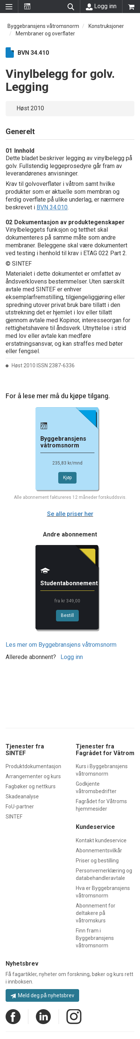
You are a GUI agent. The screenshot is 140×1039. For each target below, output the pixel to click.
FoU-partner (20, 807)
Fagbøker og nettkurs (31, 786)
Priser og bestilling (97, 861)
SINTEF (14, 817)
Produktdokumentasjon (33, 766)
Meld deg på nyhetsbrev (42, 995)
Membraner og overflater (45, 34)
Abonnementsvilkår (99, 850)
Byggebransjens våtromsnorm (43, 26)
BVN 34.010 (52, 207)
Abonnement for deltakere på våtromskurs (95, 913)
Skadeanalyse (22, 796)
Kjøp (67, 477)
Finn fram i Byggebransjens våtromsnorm (95, 938)
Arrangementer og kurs (33, 776)
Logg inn (101, 6)
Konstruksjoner (106, 26)
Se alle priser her (70, 513)
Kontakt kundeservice (101, 840)
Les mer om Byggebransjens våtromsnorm (61, 644)
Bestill (67, 615)
